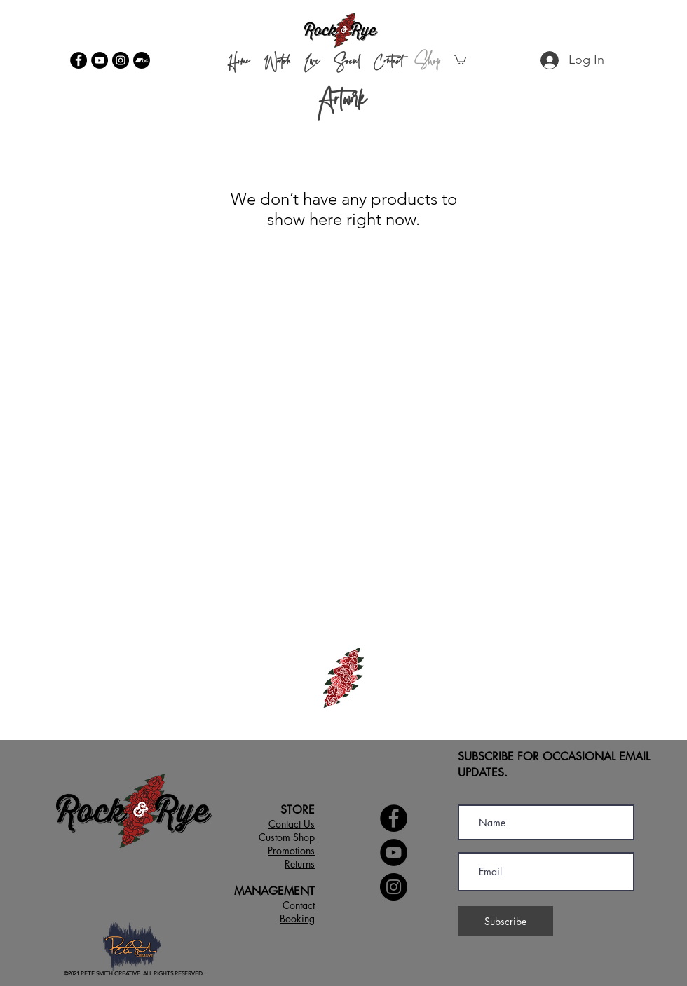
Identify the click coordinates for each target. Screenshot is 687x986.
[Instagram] (120, 60)
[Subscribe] (505, 921)
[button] (460, 59)
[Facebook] (78, 60)
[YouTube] (99, 60)
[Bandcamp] (141, 60)
